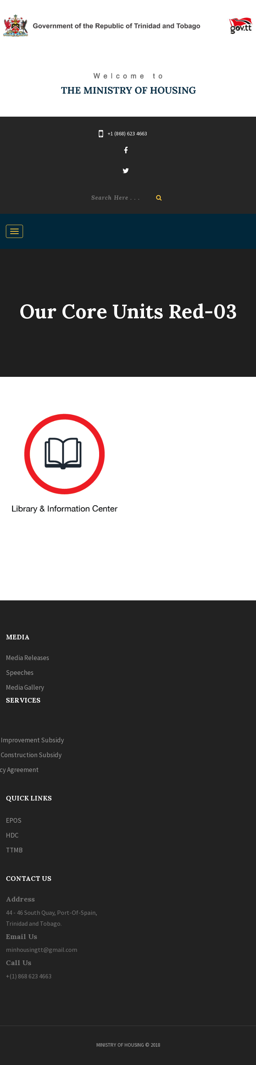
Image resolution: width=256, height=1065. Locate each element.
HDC (12, 835)
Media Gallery (25, 687)
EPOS (13, 820)
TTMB (14, 850)
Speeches (20, 672)
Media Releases (27, 657)
